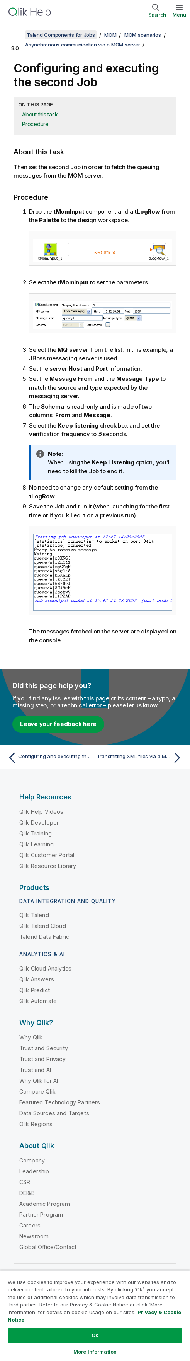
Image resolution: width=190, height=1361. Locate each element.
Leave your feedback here (58, 724)
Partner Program (41, 1214)
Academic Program (44, 1203)
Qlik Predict (34, 990)
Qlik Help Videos (41, 811)
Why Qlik (30, 1037)
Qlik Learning (36, 844)
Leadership (34, 1171)
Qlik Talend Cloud (42, 926)
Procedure (35, 124)
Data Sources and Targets (54, 1113)
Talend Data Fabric (44, 936)
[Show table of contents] (15, 34)
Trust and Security (43, 1048)
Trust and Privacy (42, 1059)
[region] (95, 1315)
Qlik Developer (39, 822)
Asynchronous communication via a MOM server (82, 44)
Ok (95, 1335)
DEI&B (27, 1193)
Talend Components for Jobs (61, 35)
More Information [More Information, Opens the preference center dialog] (95, 1352)
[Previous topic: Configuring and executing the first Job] (49, 758)
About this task (40, 114)
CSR (24, 1182)
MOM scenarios (142, 35)
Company (32, 1160)
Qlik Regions (36, 1124)
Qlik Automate (38, 1001)
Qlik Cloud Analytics (45, 968)
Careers (30, 1225)
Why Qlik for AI (38, 1080)
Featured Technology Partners (59, 1102)
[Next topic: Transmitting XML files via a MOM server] (140, 758)
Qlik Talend (34, 915)
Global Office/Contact (47, 1247)
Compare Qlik (37, 1091)
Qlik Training (35, 833)
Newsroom (34, 1236)
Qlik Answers (36, 979)
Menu (179, 15)
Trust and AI (35, 1070)
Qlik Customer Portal (46, 855)
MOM (110, 35)
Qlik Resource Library (47, 866)
